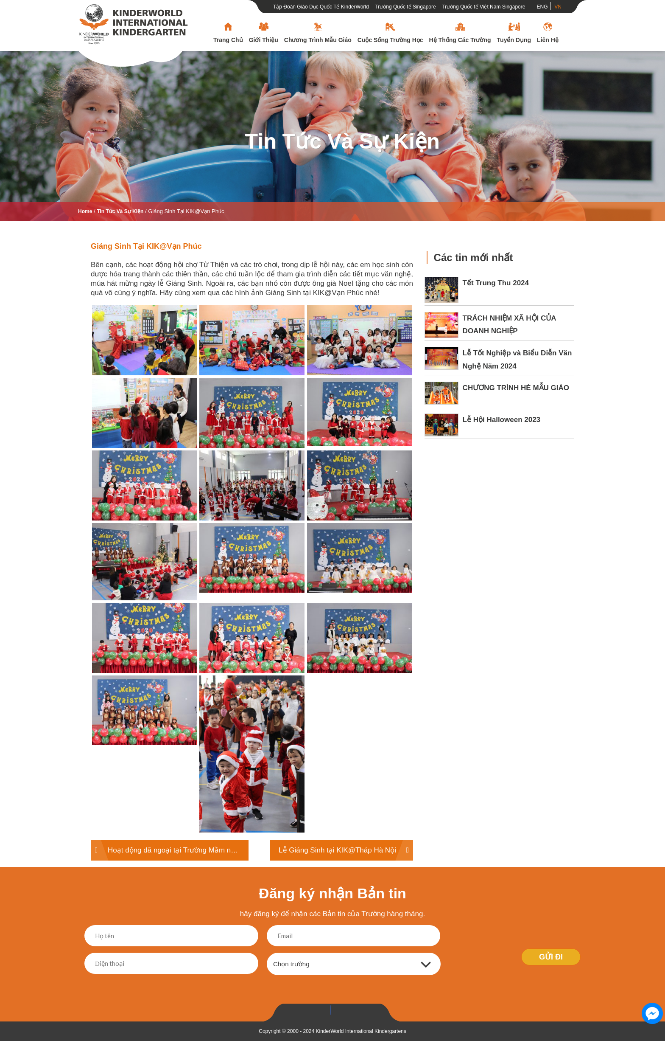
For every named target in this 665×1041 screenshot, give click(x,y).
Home (85, 211)
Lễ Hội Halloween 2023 (501, 420)
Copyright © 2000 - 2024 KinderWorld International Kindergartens (332, 1031)
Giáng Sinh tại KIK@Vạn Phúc (146, 246)
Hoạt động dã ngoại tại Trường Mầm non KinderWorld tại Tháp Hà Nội (178, 850)
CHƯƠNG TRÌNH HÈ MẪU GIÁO (516, 388)
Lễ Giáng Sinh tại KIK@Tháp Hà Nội (337, 850)
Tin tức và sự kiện (342, 141)
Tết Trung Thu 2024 (496, 283)
